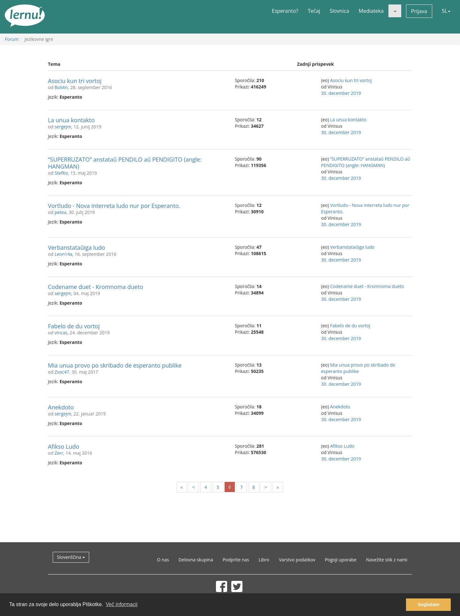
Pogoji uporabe (340, 560)
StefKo (61, 173)
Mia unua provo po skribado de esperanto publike (115, 365)
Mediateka (371, 10)
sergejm (63, 127)
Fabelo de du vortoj (74, 326)
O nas (163, 560)
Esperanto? (285, 10)
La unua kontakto (71, 120)
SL (446, 10)
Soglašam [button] (428, 604)
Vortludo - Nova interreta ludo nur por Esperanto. (114, 205)
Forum (12, 39)
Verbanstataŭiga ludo (76, 247)
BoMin (61, 87)
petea (60, 212)
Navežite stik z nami (386, 560)
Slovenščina (71, 557)
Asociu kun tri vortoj (75, 81)
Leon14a (64, 254)
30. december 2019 (341, 93)
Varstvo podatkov (297, 560)
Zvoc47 (62, 372)
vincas (61, 333)
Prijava (419, 11)
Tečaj (314, 10)
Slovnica (339, 10)
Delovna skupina (196, 560)
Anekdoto (61, 407)
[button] (394, 10)
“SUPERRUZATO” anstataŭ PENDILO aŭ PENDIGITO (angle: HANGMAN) (125, 163)
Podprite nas (236, 560)
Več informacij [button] (122, 604)
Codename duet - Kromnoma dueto (95, 287)
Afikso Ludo (63, 446)
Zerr (59, 453)
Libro (264, 560)
